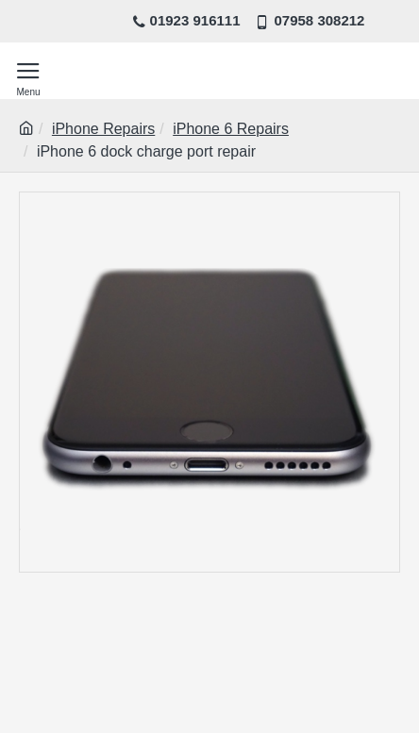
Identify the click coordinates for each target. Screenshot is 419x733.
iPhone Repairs (103, 129)
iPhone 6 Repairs (231, 129)
